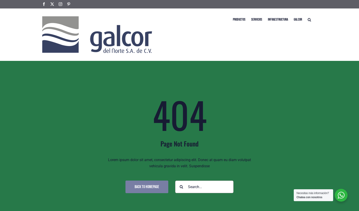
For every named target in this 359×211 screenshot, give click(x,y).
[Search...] (204, 187)
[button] (309, 19)
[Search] (181, 187)
